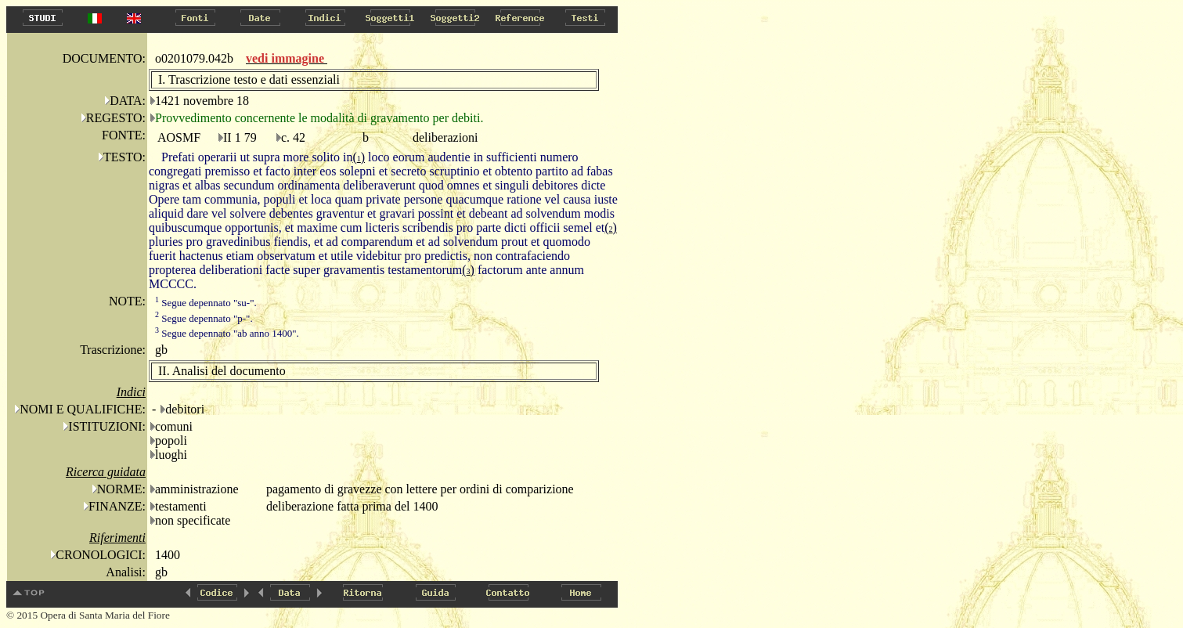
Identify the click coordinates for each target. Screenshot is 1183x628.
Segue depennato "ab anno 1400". (227, 333)
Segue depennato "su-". (206, 303)
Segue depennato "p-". (204, 318)
